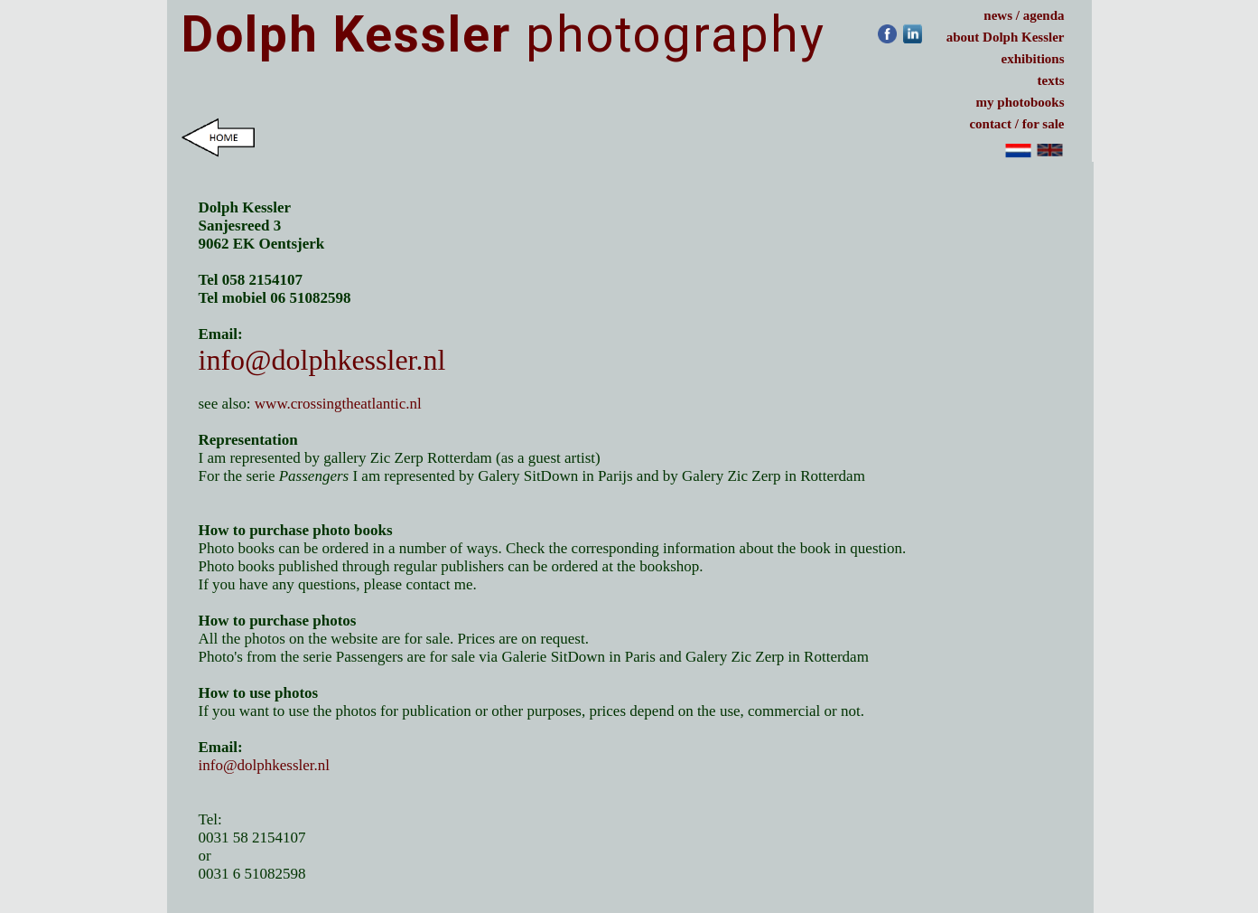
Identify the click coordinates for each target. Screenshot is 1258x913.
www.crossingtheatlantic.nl (340, 403)
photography (503, 34)
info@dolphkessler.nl (322, 360)
